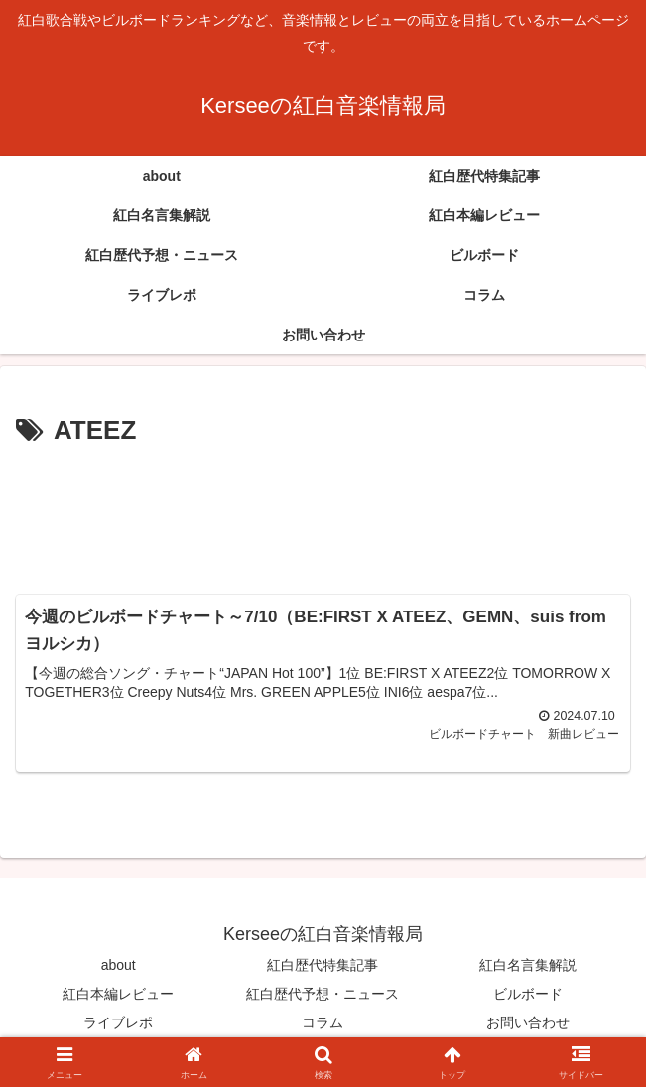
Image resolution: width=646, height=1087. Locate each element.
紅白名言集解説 (528, 965)
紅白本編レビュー (118, 995)
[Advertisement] (323, 513)
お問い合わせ (528, 1023)
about (118, 965)
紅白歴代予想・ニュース (322, 995)
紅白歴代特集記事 (322, 965)
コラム (322, 1023)
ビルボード (528, 995)
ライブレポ (118, 1023)
